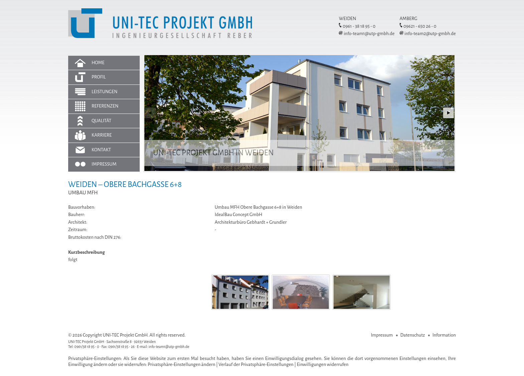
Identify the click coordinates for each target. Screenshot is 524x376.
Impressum (104, 164)
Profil (99, 76)
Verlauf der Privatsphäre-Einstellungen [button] (256, 364)
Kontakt (101, 149)
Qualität (101, 120)
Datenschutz (412, 335)
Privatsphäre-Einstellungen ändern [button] (181, 364)
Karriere (102, 135)
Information (444, 335)
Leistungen (105, 91)
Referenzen (105, 106)
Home (98, 62)
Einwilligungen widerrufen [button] (323, 364)
